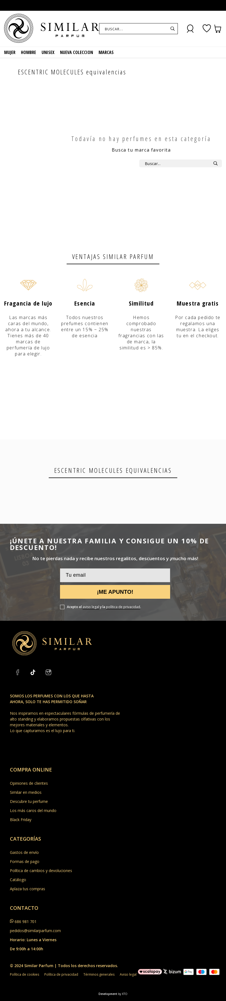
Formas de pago (24, 861)
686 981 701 (26, 921)
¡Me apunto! (115, 592)
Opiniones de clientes (29, 783)
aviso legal (91, 607)
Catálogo (18, 879)
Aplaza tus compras (27, 888)
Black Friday (20, 819)
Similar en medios (26, 792)
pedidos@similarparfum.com (35, 930)
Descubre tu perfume (29, 801)
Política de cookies (24, 974)
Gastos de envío (24, 852)
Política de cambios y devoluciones (41, 870)
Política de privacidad (61, 974)
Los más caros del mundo (33, 810)
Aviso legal (128, 974)
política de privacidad (123, 607)
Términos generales (99, 974)
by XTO (122, 994)
